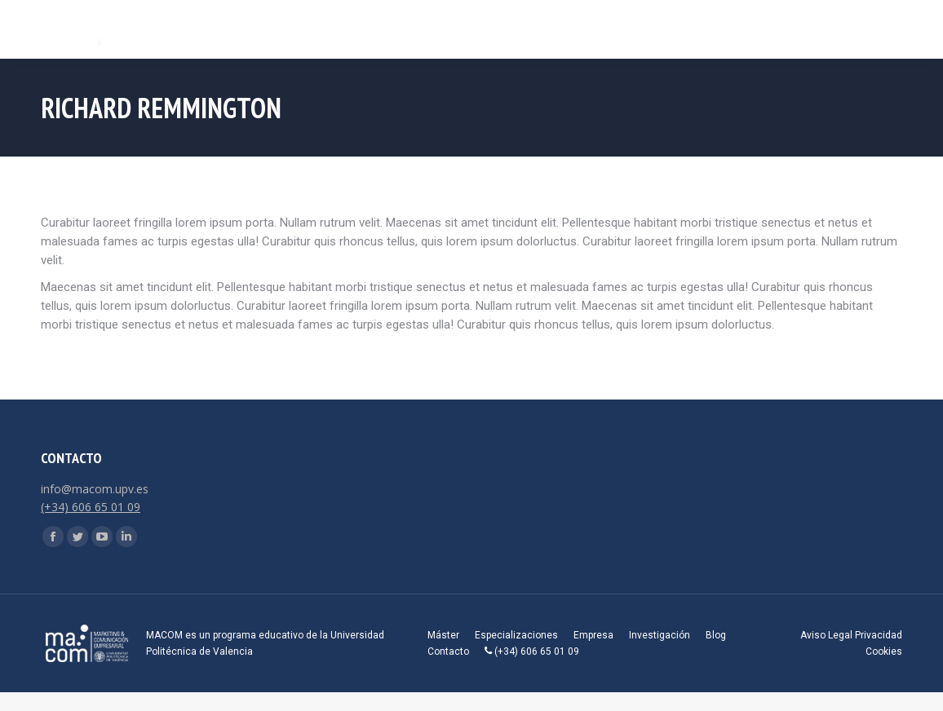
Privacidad (878, 635)
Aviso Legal (826, 635)
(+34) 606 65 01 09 (90, 506)
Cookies (884, 651)
